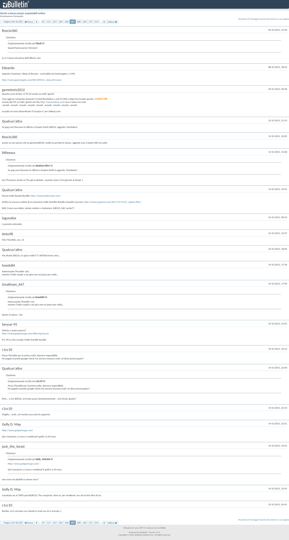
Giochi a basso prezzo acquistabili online (22, 13)
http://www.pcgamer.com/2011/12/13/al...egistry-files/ (112, 201)
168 (79, 21)
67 (43, 21)
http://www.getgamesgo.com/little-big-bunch (25, 333)
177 (91, 21)
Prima (28, 21)
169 (85, 21)
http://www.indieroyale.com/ (46, 195)
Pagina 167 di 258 (13, 21)
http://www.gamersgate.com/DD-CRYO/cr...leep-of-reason (32, 79)
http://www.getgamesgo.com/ (17, 430)
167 (73, 21)
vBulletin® (144, 532)
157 (55, 21)
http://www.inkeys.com (52, 102)
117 (49, 21)
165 (61, 21)
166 (67, 21)
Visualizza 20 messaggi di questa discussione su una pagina (263, 19)
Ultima (112, 21)
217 (97, 21)
